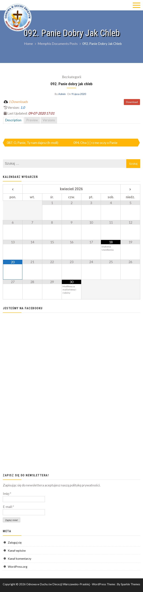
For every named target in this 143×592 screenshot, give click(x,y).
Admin (62, 93)
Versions (49, 120)
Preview (32, 120)
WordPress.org (17, 566)
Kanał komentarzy (19, 558)
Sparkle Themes (130, 584)
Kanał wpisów (17, 550)
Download (132, 102)
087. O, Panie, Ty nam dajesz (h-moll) (32, 143)
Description (13, 120)
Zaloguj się (15, 542)
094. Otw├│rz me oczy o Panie (95, 143)
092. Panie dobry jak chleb (71, 83)
